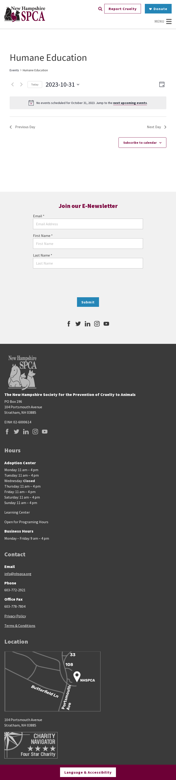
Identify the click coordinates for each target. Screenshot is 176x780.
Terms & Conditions (19, 625)
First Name (43, 235)
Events (14, 70)
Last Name (42, 255)
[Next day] (21, 84)
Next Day (156, 127)
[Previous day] (12, 84)
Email (38, 216)
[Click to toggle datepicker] (62, 84)
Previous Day (22, 127)
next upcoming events (130, 103)
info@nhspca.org (17, 573)
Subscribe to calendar (140, 143)
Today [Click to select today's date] (34, 84)
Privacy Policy (15, 616)
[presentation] (88, 283)
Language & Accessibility (88, 771)
